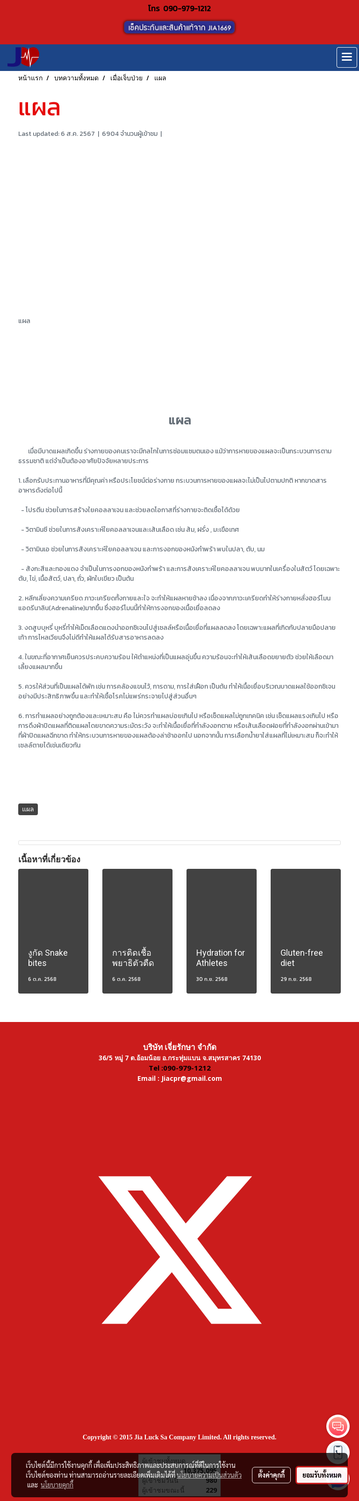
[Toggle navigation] (347, 57)
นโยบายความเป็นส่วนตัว (209, 1475)
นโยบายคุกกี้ (57, 1484)
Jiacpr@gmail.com (191, 1078)
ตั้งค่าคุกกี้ (271, 1475)
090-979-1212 (187, 8)
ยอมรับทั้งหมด (322, 1475)
